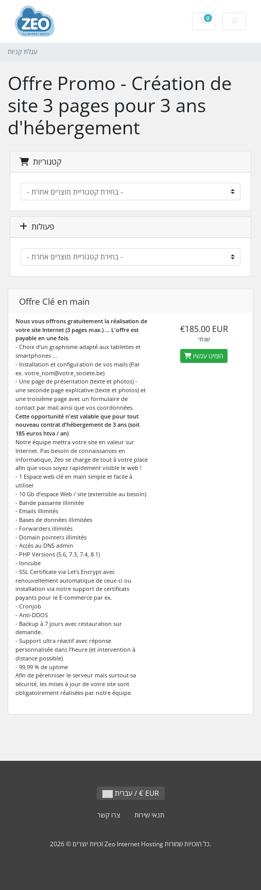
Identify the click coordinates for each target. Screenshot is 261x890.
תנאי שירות (149, 815)
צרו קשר (108, 815)
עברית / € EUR (130, 793)
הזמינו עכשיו (203, 356)
